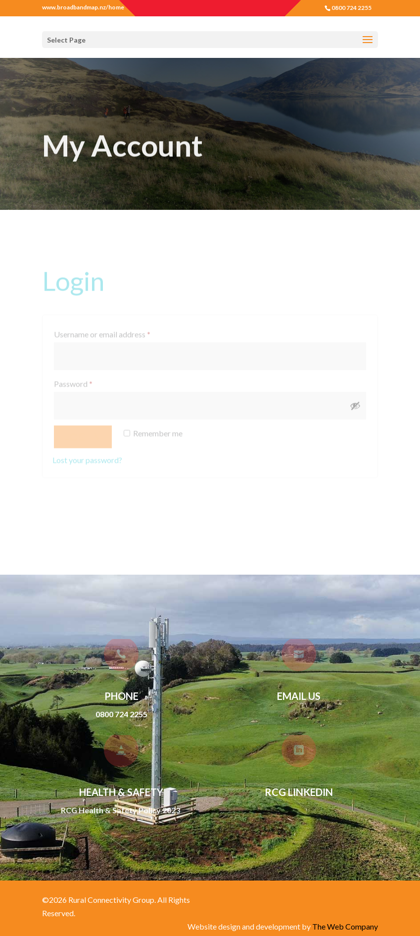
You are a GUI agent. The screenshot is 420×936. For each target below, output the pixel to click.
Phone (121, 696)
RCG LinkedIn (299, 792)
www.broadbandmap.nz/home (83, 7)
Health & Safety (121, 792)
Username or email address (117, 329)
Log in (83, 433)
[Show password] (355, 401)
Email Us (299, 696)
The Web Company (345, 926)
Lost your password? (87, 455)
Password (88, 378)
